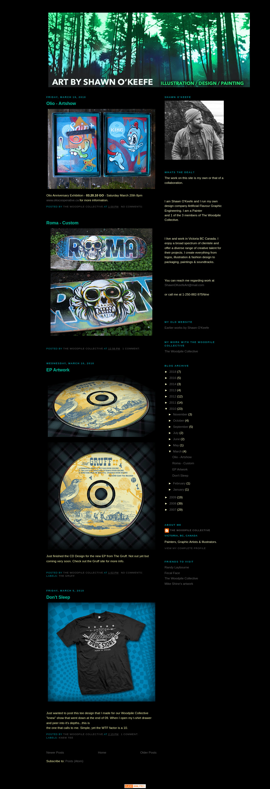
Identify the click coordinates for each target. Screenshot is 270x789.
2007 (173, 509)
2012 (173, 396)
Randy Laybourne (177, 567)
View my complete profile (185, 548)
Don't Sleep (58, 597)
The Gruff (67, 576)
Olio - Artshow (61, 103)
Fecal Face (172, 573)
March (177, 451)
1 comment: (132, 348)
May (176, 445)
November (180, 414)
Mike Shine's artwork (179, 583)
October (179, 420)
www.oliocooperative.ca (62, 200)
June (177, 439)
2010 (173, 408)
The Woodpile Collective (181, 351)
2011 (173, 402)
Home (102, 752)
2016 (173, 377)
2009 (173, 497)
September (181, 426)
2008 (173, 503)
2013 (173, 390)
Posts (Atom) (74, 761)
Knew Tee (66, 737)
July (176, 432)
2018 (173, 371)
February (179, 483)
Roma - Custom (62, 222)
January (179, 489)
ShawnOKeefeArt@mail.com (184, 285)
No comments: (132, 206)
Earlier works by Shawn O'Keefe (187, 327)
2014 (173, 384)
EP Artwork (58, 369)
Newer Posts (55, 752)
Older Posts (148, 752)
